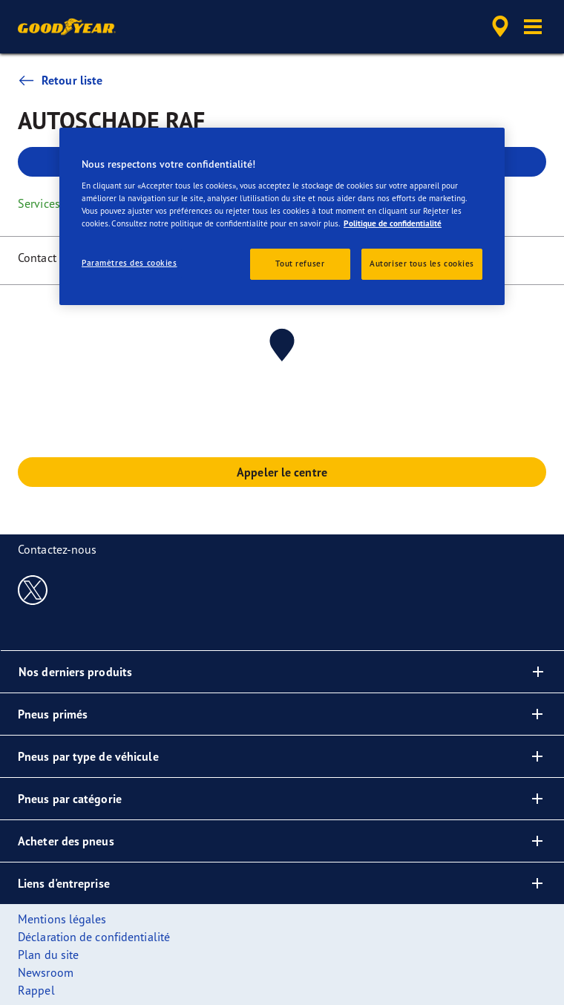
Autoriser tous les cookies (422, 263)
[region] (282, 216)
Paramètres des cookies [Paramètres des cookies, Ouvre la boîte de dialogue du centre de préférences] (129, 263)
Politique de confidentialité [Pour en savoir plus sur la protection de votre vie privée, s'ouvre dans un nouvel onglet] (393, 223)
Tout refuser (299, 263)
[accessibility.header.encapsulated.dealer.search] (500, 26)
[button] (532, 26)
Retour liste (60, 80)
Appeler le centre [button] (282, 472)
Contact (37, 257)
